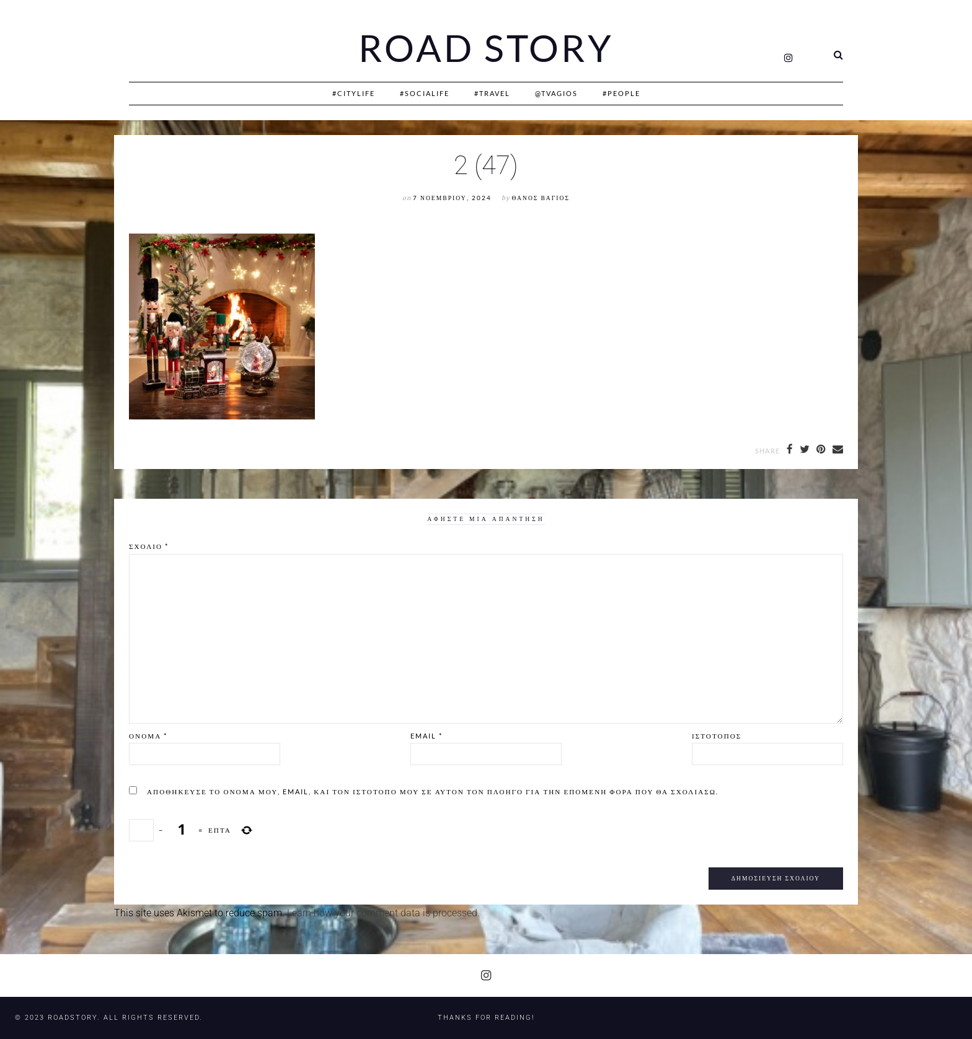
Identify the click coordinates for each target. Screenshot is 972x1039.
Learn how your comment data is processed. (383, 913)
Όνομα (148, 736)
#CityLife (353, 93)
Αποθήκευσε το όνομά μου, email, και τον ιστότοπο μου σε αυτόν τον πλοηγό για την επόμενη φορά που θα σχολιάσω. (432, 791)
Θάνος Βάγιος (541, 198)
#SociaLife (424, 93)
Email (426, 736)
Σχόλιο (149, 546)
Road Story (486, 48)
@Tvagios (556, 93)
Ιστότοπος (716, 736)
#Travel (492, 93)
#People (621, 93)
